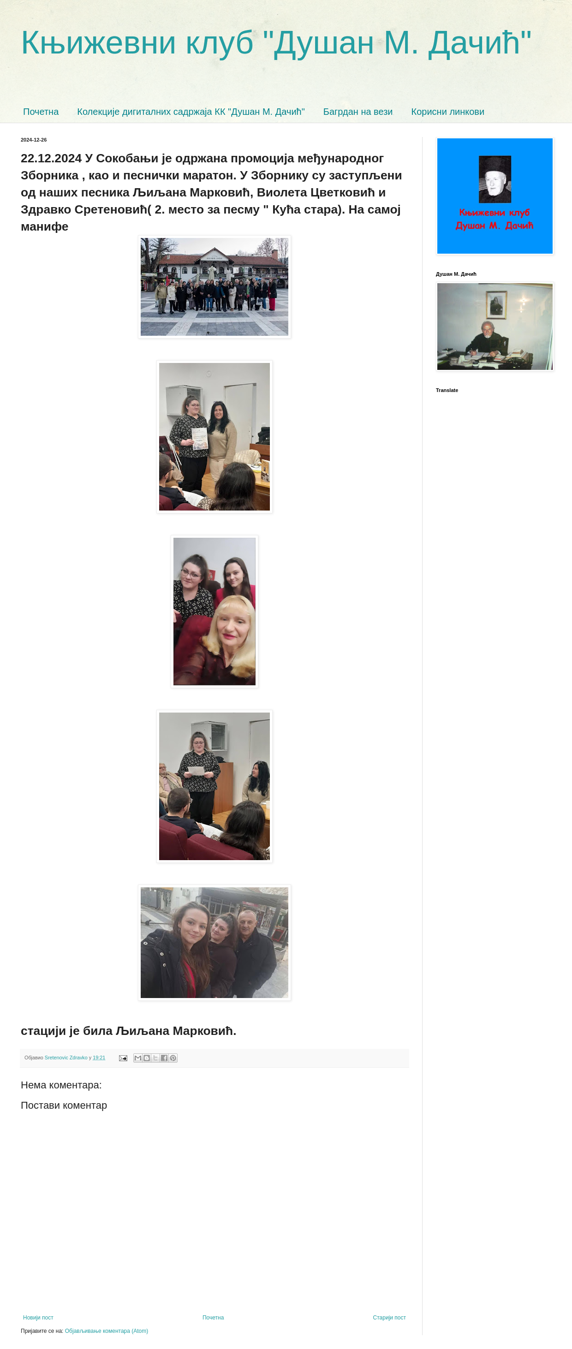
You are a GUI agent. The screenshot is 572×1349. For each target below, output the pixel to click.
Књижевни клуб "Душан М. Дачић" (276, 42)
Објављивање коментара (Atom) (107, 1331)
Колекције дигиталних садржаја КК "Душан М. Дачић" (191, 112)
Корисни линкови (448, 112)
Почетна (41, 112)
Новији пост (38, 1317)
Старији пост (389, 1317)
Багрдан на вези (358, 112)
